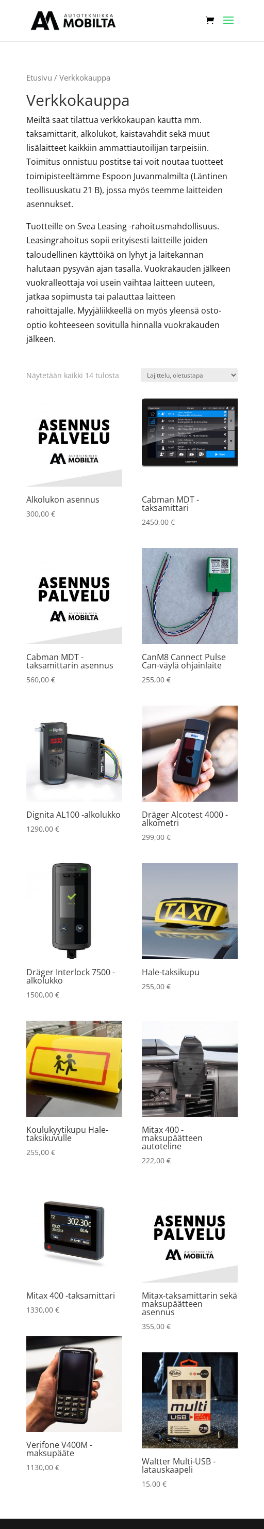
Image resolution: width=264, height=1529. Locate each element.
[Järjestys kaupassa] (189, 375)
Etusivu (39, 77)
